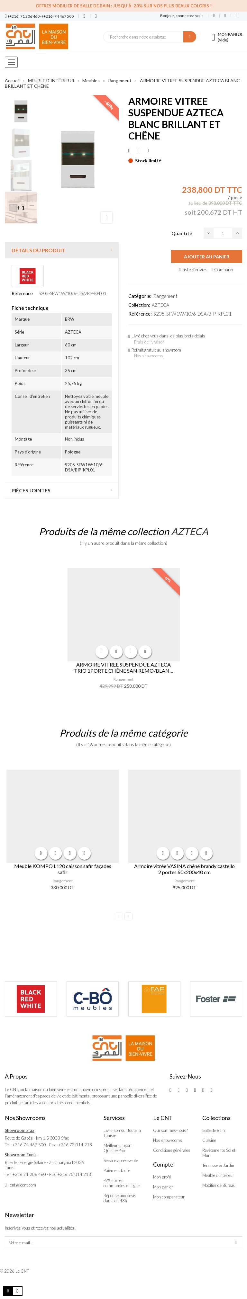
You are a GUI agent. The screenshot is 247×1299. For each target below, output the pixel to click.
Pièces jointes (31, 490)
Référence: (140, 314)
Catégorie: (139, 296)
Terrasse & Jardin (218, 1165)
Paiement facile (117, 1170)
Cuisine (209, 1140)
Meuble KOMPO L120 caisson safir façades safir (62, 869)
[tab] (61, 250)
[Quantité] (223, 233)
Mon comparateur (169, 1196)
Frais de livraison (149, 342)
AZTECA (160, 305)
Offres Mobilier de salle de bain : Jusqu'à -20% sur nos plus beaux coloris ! (124, 5)
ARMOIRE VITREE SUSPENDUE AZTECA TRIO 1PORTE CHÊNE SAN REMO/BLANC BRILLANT (123, 667)
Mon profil (162, 1176)
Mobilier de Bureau (218, 1185)
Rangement (165, 296)
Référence (22, 293)
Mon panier (163, 1186)
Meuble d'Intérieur (218, 1175)
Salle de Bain (213, 1130)
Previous (119, 916)
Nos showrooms (148, 355)
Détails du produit (38, 250)
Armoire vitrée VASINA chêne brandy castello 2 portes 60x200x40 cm (184, 869)
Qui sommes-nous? (170, 1130)
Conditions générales (171, 1150)
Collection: (139, 305)
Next (128, 916)
